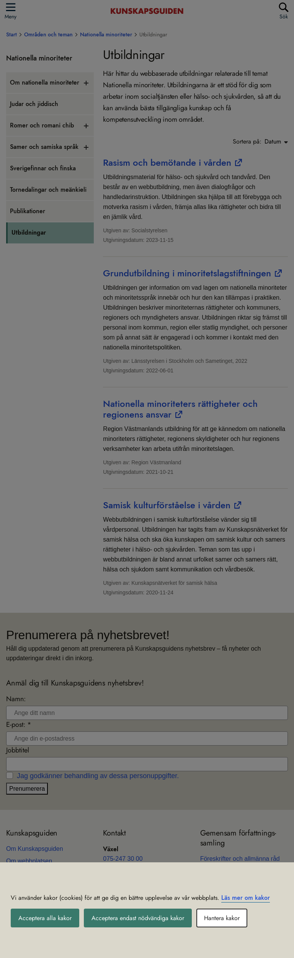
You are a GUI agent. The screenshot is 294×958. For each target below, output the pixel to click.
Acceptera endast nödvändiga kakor (137, 918)
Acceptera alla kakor (45, 918)
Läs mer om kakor (245, 897)
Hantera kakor (222, 918)
